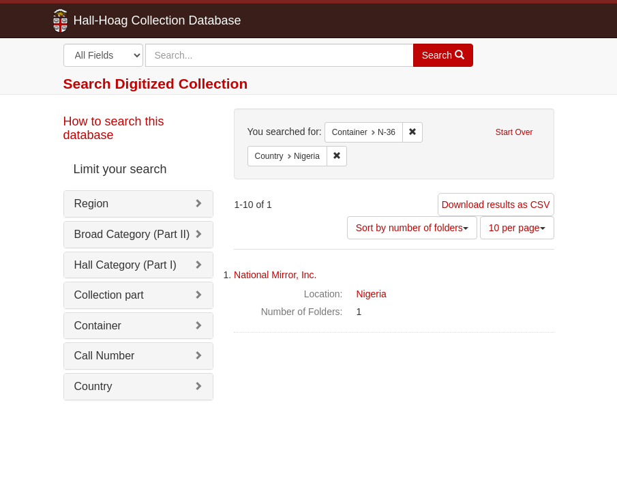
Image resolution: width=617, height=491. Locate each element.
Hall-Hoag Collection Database (114, 20)
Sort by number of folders (412, 227)
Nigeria (372, 293)
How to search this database (113, 128)
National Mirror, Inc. (275, 274)
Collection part (109, 295)
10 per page (517, 227)
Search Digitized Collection (155, 83)
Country (93, 386)
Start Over (514, 132)
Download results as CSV (496, 204)
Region (91, 203)
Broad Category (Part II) (132, 234)
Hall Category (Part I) (125, 265)
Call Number (104, 355)
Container (97, 325)
